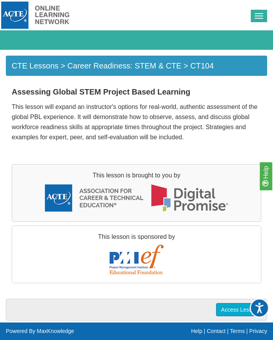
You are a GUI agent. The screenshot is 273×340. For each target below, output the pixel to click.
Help (265, 176)
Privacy (258, 331)
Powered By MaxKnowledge (40, 331)
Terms (237, 331)
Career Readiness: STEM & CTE (124, 65)
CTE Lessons (35, 65)
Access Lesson (239, 310)
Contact (216, 331)
